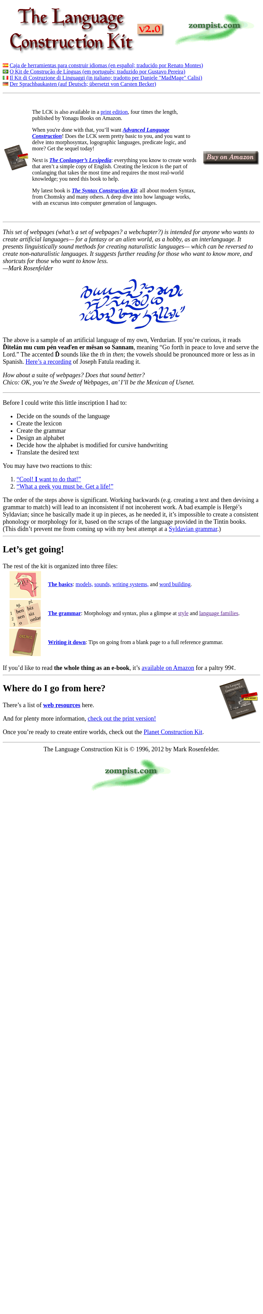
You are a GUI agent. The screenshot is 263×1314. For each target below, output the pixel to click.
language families (218, 613)
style (183, 613)
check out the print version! (122, 718)
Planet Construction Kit (173, 732)
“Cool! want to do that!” (49, 479)
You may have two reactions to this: (47, 465)
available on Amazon (168, 667)
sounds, (102, 584)
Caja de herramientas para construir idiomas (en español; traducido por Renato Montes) (106, 65)
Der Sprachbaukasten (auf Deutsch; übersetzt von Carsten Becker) (83, 84)
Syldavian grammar (193, 528)
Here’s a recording (48, 361)
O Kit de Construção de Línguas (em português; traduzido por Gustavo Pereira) (97, 71)
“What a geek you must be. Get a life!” (65, 486)
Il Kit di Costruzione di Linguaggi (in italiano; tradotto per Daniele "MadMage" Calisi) (106, 78)
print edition (114, 112)
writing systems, (131, 584)
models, (84, 584)
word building (175, 584)
